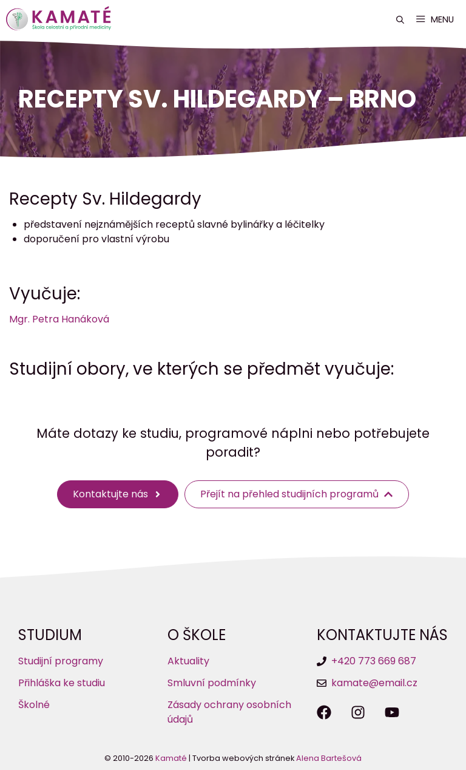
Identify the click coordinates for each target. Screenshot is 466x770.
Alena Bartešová (329, 758)
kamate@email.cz (374, 683)
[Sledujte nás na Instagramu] (358, 712)
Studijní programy (60, 661)
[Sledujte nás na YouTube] (392, 712)
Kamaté (171, 758)
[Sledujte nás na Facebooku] (324, 712)
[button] (400, 19)
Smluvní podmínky (211, 683)
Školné (34, 705)
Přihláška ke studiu (61, 683)
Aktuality (188, 661)
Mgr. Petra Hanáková (59, 319)
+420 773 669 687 (373, 661)
